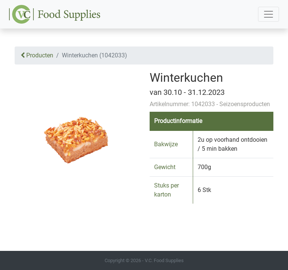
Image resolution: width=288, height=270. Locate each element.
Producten (37, 55)
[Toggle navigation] (268, 14)
